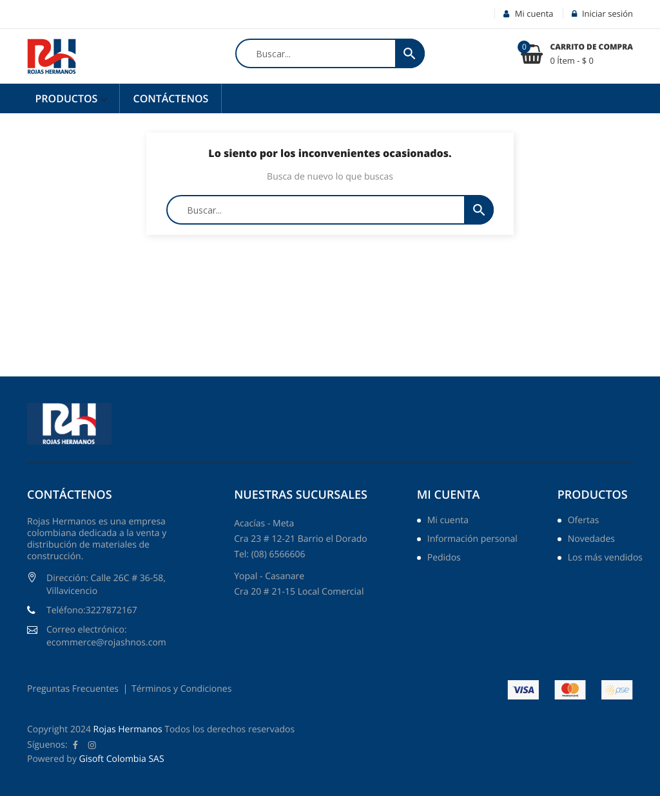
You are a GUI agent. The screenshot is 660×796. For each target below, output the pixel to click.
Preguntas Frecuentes (73, 689)
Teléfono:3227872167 (91, 610)
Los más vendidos (605, 558)
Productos (68, 98)
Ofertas (583, 521)
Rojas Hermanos (127, 729)
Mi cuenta (448, 495)
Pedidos (444, 558)
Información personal (472, 540)
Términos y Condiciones (181, 689)
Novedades (591, 540)
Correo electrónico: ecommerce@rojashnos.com (106, 636)
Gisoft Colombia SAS (121, 759)
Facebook (75, 745)
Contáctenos (170, 98)
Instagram (92, 745)
